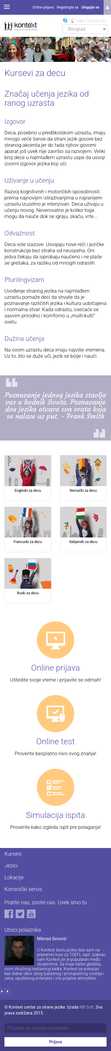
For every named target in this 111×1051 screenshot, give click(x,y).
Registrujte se (67, 7)
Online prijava (43, 7)
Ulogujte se (90, 7)
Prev (7, 991)
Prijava (55, 1042)
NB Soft (87, 1007)
